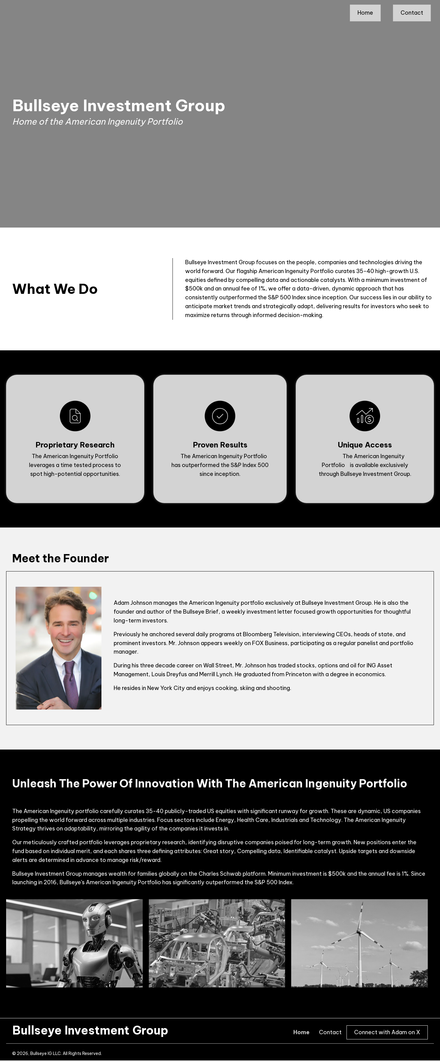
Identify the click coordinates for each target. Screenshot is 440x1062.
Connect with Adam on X (387, 1032)
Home (301, 1032)
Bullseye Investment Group (90, 1030)
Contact (330, 1032)
